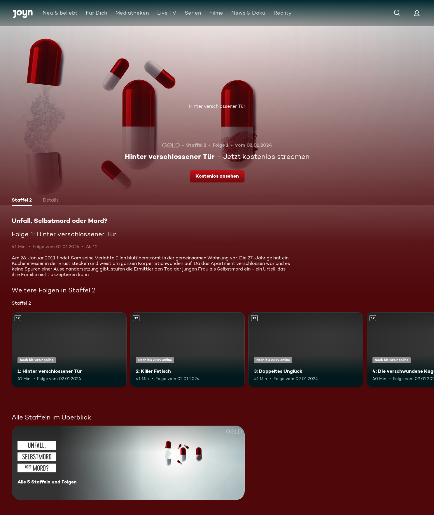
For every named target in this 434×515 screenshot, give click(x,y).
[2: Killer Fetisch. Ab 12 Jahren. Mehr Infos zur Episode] (187, 349)
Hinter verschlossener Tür (217, 106)
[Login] (417, 13)
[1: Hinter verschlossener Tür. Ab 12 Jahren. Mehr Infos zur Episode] (69, 349)
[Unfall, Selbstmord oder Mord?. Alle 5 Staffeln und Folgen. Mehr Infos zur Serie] (128, 463)
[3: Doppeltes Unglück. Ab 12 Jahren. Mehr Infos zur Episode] (305, 349)
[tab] (21, 200)
